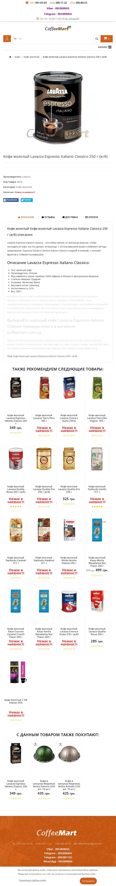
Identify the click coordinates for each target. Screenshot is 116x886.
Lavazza (26, 176)
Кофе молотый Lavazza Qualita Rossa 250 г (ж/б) (15, 489)
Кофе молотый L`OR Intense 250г (16, 701)
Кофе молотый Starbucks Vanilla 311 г (97, 489)
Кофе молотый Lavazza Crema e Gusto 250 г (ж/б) (69, 631)
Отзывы (48, 217)
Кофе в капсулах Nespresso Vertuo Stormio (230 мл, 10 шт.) (44, 785)
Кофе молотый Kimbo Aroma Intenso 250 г (69, 560)
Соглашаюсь (88, 881)
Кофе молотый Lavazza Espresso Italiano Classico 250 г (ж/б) (45, 356)
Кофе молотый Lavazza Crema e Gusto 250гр (69, 418)
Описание (26, 217)
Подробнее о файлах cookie (32, 880)
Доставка (70, 217)
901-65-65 (38, 2)
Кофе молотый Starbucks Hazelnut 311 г (44, 560)
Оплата (91, 217)
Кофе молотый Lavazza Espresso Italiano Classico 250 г (16, 419)
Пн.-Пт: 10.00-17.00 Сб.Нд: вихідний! (58, 18)
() (107, 38)
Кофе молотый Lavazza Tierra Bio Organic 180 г (97, 418)
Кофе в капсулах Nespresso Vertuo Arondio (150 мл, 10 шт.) (69, 785)
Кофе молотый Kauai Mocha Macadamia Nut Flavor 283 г (97, 561)
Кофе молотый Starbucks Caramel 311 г (16, 560)
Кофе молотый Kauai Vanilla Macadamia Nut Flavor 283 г (43, 632)
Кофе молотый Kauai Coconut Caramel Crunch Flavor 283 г (15, 632)
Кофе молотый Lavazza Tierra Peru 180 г (44, 418)
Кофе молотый (24, 187)
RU (15, 38)
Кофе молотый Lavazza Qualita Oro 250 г (69, 489)
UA (20, 38)
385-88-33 (78, 2)
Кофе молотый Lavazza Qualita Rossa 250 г (97, 631)
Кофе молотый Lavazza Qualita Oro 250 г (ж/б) (44, 489)
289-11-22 (58, 2)
